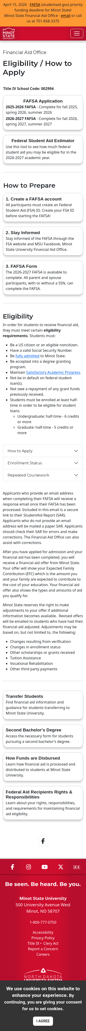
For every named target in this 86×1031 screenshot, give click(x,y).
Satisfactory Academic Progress (53, 372)
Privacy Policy (43, 937)
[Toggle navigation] (76, 33)
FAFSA (35, 4)
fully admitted (27, 355)
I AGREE (43, 1021)
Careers (43, 954)
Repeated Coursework (28, 475)
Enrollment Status (25, 463)
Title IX (33, 943)
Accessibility (43, 932)
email (65, 15)
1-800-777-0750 (43, 922)
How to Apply (20, 451)
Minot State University (43, 898)
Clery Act (50, 943)
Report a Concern (43, 948)
